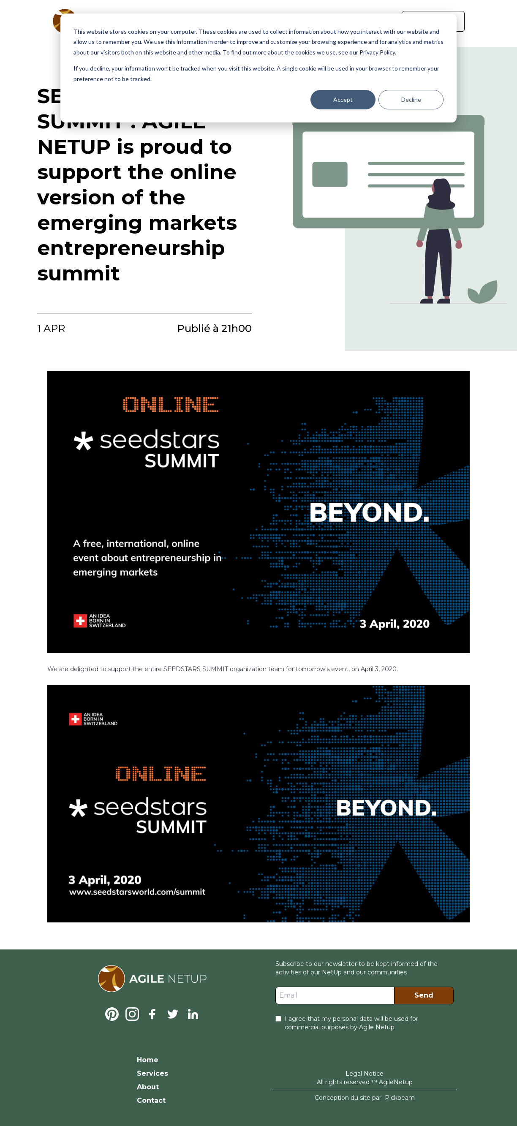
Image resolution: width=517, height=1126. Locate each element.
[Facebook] (152, 1014)
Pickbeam (400, 1098)
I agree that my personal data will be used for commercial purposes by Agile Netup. (351, 1023)
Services (152, 1073)
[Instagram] (132, 1014)
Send (423, 995)
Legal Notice (365, 1073)
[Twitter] (173, 1014)
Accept (343, 99)
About (148, 1087)
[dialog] (258, 68)
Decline (411, 99)
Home (147, 1060)
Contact (151, 1100)
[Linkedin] (193, 1014)
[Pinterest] (112, 1014)
